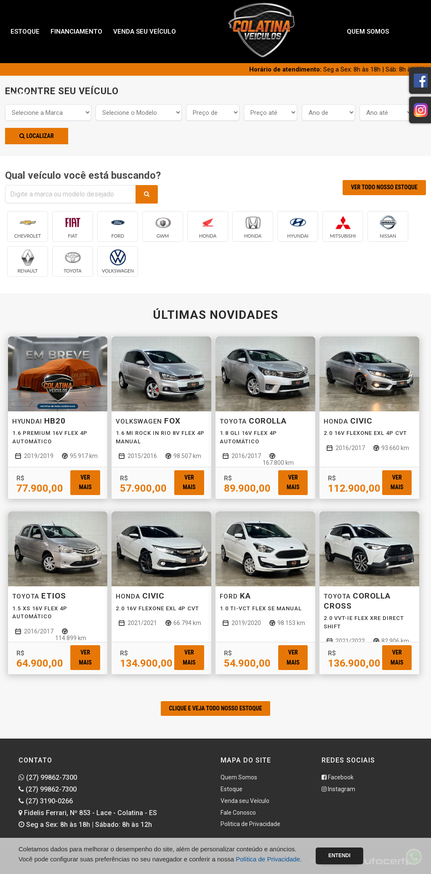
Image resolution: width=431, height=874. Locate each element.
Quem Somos (368, 31)
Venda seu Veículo (144, 31)
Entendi (339, 855)
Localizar (36, 135)
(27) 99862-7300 (48, 777)
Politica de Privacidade (250, 824)
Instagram (338, 789)
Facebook (338, 777)
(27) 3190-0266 (46, 801)
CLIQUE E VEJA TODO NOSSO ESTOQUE (215, 708)
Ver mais (85, 482)
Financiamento (76, 31)
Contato (25, 94)
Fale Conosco (238, 812)
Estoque (25, 31)
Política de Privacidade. (269, 859)
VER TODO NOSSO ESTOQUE (384, 187)
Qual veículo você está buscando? (83, 175)
